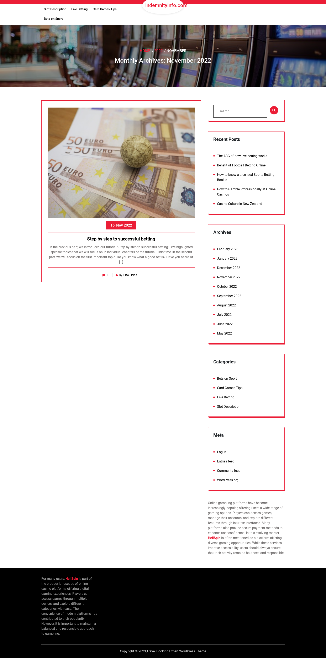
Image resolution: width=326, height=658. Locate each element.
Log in (221, 452)
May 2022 (224, 333)
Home (145, 50)
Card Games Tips (105, 9)
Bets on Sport (53, 19)
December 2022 (228, 268)
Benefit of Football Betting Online (241, 165)
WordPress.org (227, 480)
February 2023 (227, 249)
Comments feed (228, 471)
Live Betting (79, 9)
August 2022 (226, 305)
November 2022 (228, 277)
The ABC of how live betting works (242, 156)
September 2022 (229, 296)
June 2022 (225, 324)
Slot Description (55, 9)
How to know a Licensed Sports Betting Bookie (245, 177)
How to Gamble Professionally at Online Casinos (246, 191)
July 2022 (224, 315)
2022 (158, 50)
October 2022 (227, 287)
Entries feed (225, 461)
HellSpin (214, 538)
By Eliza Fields (126, 275)
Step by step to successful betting (121, 239)
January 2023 (227, 258)
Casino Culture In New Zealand (239, 204)
